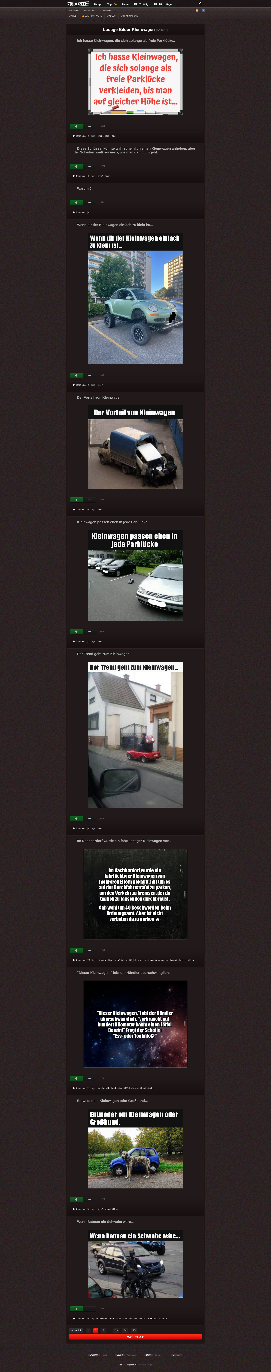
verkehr (183, 960)
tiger (111, 960)
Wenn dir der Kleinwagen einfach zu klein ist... (115, 225)
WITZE (72, 16)
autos (112, 1318)
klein (107, 136)
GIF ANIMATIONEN (130, 16)
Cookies (122, 1365)
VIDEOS (111, 16)
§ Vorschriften (105, 10)
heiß (101, 176)
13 (116, 1330)
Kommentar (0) (81, 136)
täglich (133, 960)
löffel (127, 1088)
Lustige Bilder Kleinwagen (129, 29)
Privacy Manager (145, 1365)
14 (125, 1330)
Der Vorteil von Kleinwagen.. (100, 397)
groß (101, 1209)
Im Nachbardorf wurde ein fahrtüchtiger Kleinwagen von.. (124, 841)
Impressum (131, 1365)
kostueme (152, 1318)
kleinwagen (140, 1318)
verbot (174, 960)
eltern (125, 960)
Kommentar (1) (81, 641)
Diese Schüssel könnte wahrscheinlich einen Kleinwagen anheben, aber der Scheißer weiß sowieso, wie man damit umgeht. (134, 150)
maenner (128, 1318)
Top (112, 4)
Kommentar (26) (82, 960)
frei (100, 136)
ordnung (149, 960)
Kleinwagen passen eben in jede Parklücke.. (113, 522)
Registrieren (89, 10)
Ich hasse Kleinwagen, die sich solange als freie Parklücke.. (126, 41)
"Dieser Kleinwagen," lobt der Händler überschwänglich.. (124, 973)
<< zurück (76, 1330)
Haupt (98, 4)
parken (103, 960)
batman (163, 1318)
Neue (125, 4)
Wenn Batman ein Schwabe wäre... (105, 1222)
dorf (118, 960)
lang (114, 136)
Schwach (89, 126)
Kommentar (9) (81, 1209)
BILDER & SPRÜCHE (92, 16)
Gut (76, 126)
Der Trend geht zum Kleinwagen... (104, 654)
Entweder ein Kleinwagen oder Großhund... (112, 1101)
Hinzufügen (163, 4)
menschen (102, 1318)
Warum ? (84, 188)
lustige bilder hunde (108, 1088)
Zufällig (141, 4)
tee (121, 1088)
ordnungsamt (162, 960)
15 (134, 1330)
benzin (135, 1088)
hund (143, 1088)
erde (141, 960)
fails (119, 1318)
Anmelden (73, 10)
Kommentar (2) (81, 1088)
